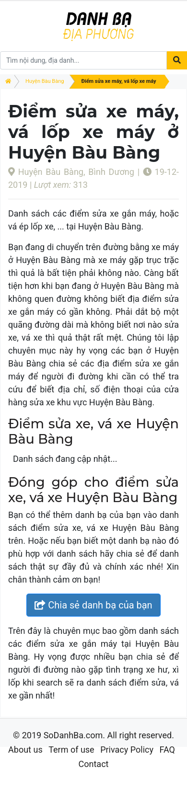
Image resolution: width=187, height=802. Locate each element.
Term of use (71, 750)
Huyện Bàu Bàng (44, 81)
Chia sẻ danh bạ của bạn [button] (93, 605)
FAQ (167, 750)
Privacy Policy (126, 750)
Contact (94, 764)
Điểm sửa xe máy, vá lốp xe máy (118, 81)
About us (25, 750)
